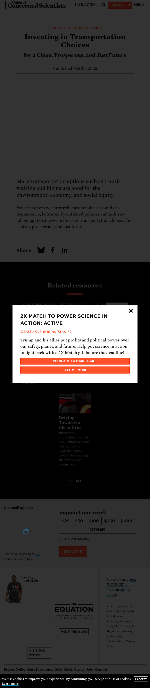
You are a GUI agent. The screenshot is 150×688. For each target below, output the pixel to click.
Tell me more (75, 370)
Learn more (10, 683)
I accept (141, 679)
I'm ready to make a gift (75, 361)
